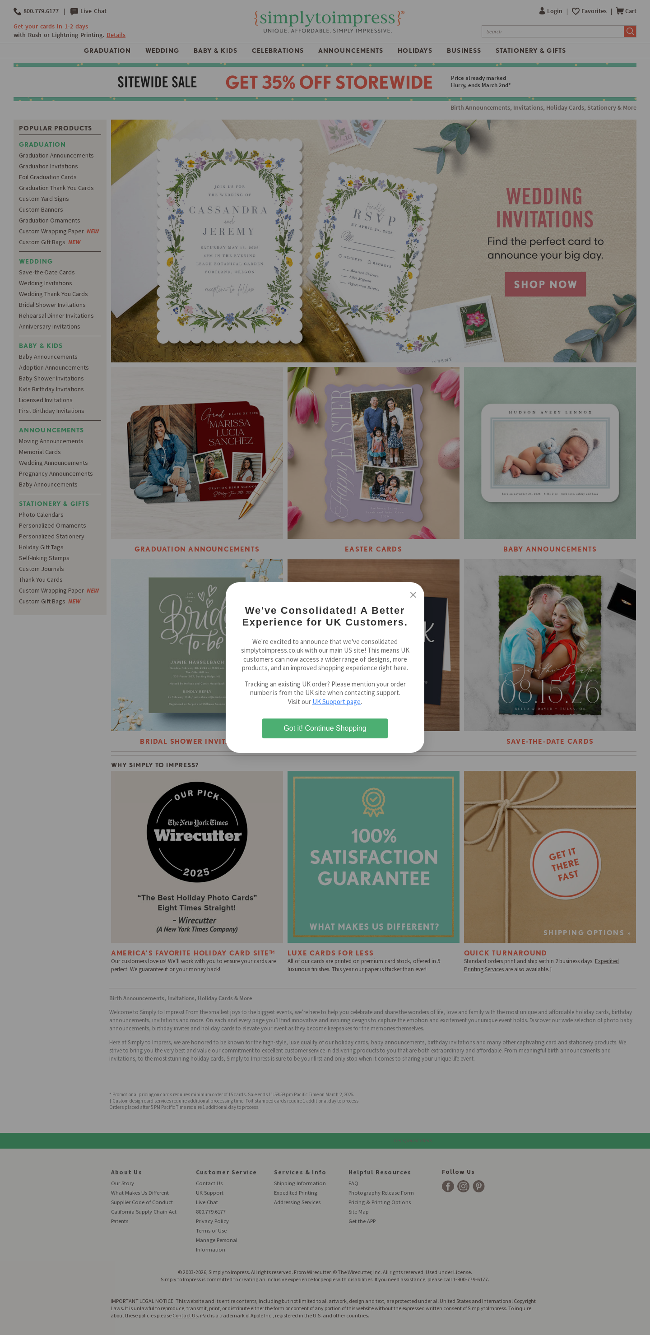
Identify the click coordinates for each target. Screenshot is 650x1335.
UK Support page (336, 701)
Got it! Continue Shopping (324, 728)
